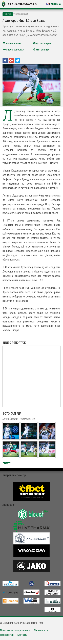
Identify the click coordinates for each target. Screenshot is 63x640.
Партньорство (41, 630)
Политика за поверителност (15, 630)
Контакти (22, 634)
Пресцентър (7, 634)
